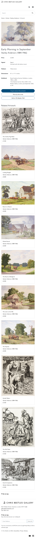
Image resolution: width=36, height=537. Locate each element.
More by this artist (18, 94)
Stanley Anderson (14, 18)
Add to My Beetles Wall (18, 98)
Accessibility (16, 531)
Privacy (21, 531)
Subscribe (30, 521)
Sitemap (26, 531)
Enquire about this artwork (18, 91)
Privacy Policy (27, 525)
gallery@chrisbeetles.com (7, 508)
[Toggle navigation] (33, 7)
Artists (7, 18)
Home (2, 18)
